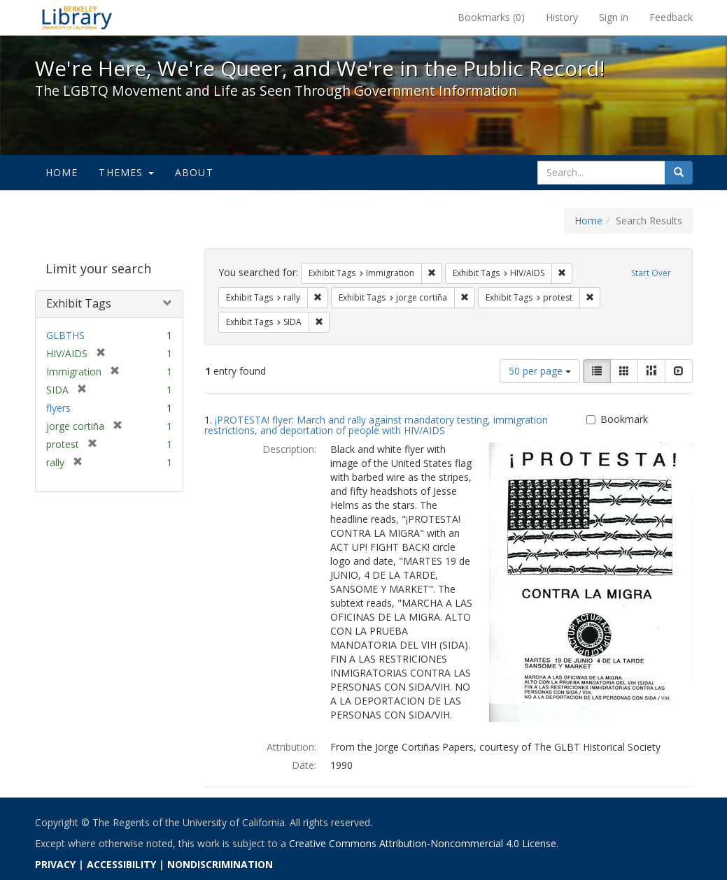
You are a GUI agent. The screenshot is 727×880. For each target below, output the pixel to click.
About (194, 172)
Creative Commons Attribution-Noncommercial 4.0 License (422, 843)
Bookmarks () (491, 17)
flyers (58, 407)
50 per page (540, 370)
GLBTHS (65, 335)
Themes (126, 172)
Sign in (613, 17)
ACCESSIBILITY (121, 864)
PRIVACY (55, 864)
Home (61, 172)
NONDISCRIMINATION (220, 864)
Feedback (671, 17)
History (562, 17)
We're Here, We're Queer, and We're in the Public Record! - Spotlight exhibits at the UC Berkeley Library (76, 17)
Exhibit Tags (78, 303)
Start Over (651, 273)
